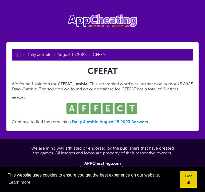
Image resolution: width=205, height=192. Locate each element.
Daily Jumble (39, 54)
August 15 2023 (72, 54)
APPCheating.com (102, 163)
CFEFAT (100, 54)
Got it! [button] (188, 179)
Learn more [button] (19, 182)
